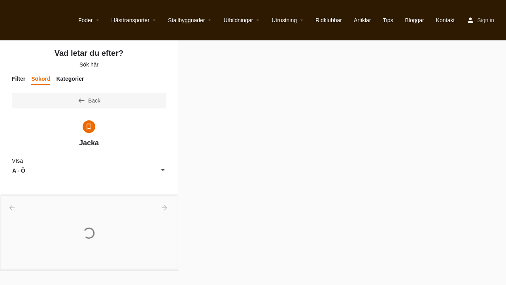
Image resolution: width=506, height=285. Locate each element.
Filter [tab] (18, 79)
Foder (85, 20)
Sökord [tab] (40, 79)
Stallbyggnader (186, 20)
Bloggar (414, 20)
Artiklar (362, 20)
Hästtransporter (130, 20)
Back (88, 100)
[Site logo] (7, 20)
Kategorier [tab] (70, 79)
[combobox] (89, 170)
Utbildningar (238, 20)
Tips (388, 20)
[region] (342, 162)
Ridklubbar (328, 20)
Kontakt (445, 20)
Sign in (485, 20)
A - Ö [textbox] (18, 170)
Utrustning (284, 20)
